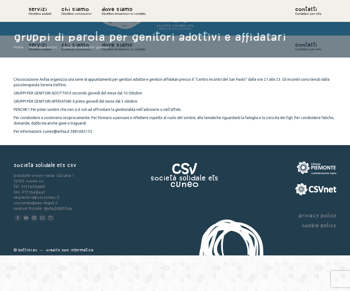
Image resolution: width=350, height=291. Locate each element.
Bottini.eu (27, 285)
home (34, 18)
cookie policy (319, 260)
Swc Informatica (77, 285)
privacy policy (317, 250)
